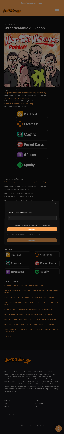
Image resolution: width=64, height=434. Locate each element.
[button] (55, 204)
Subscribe (32, 229)
